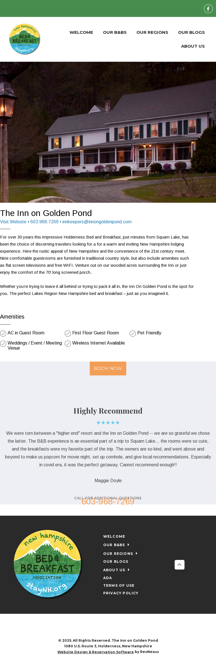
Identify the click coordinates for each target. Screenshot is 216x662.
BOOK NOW (108, 368)
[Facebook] (208, 8)
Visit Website (13, 221)
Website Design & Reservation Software (95, 652)
